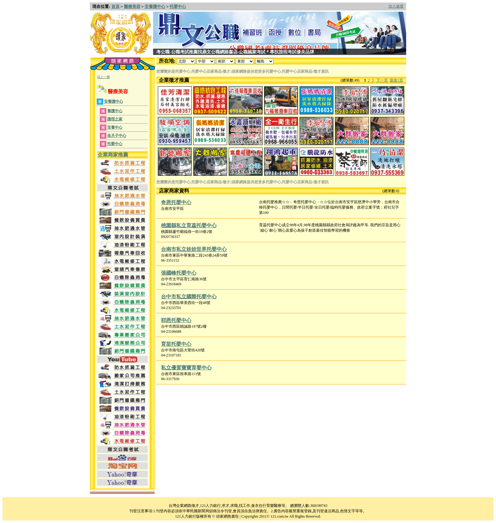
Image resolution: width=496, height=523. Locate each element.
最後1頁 (396, 80)
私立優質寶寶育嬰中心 (186, 367)
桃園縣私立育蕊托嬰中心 (189, 225)
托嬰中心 (178, 6)
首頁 (115, 6)
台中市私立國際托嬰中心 (189, 296)
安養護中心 (155, 6)
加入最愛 (396, 6)
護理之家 (114, 119)
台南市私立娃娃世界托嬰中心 (194, 249)
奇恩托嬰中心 (176, 202)
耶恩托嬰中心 (176, 320)
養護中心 (114, 111)
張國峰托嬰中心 (178, 273)
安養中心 (114, 127)
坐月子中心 (116, 135)
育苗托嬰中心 (176, 344)
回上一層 (103, 77)
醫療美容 (132, 6)
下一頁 (382, 80)
